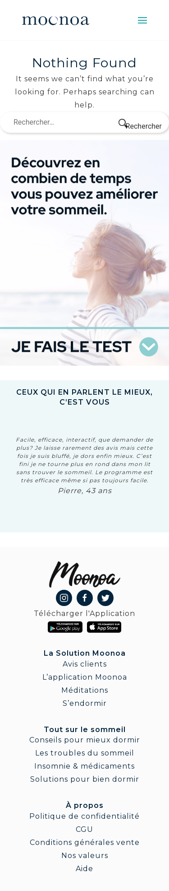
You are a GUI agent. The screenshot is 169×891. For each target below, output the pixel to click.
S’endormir (85, 703)
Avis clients (85, 664)
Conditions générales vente (85, 842)
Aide (84, 868)
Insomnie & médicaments (84, 766)
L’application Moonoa (84, 677)
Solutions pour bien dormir (84, 779)
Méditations (84, 690)
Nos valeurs (84, 855)
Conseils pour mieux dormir (84, 740)
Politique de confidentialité (84, 816)
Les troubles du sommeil (84, 753)
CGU (84, 829)
